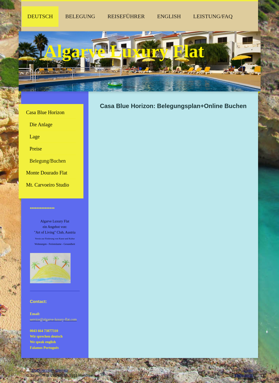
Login (248, 370)
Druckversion (39, 370)
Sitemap (61, 370)
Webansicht (244, 375)
